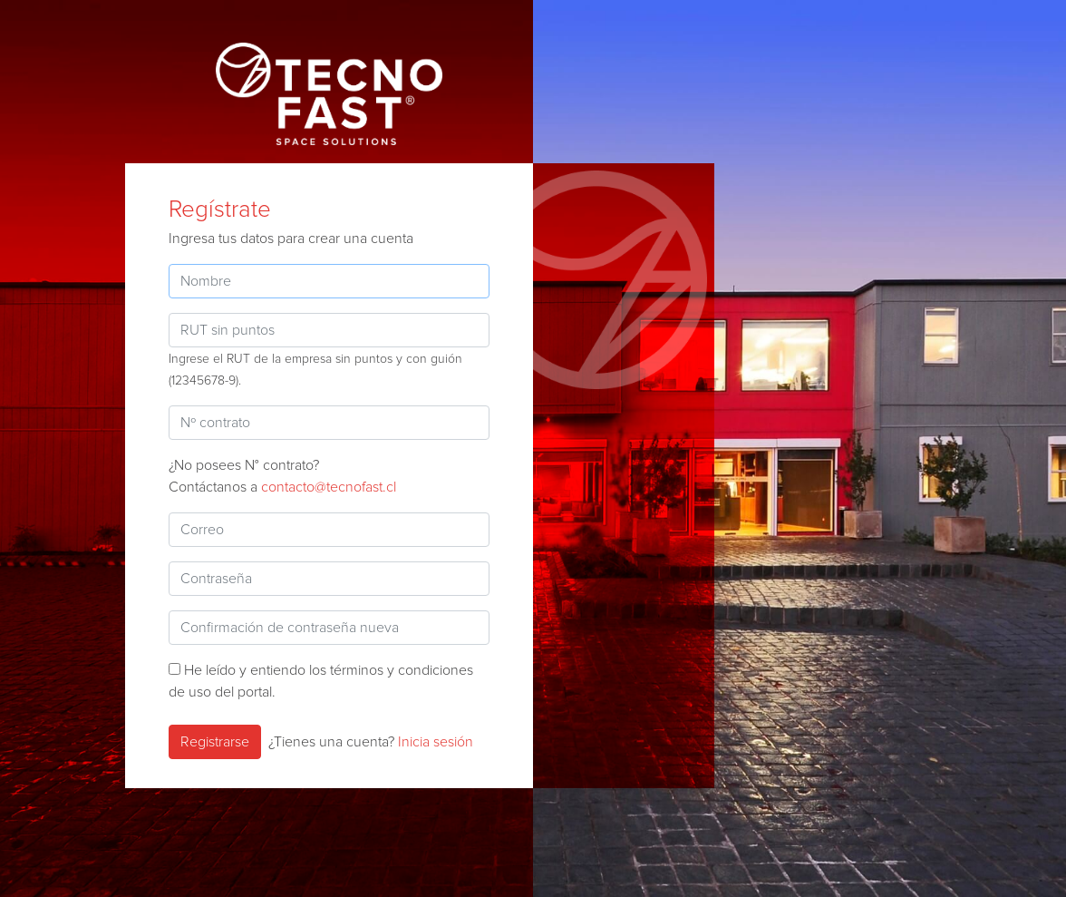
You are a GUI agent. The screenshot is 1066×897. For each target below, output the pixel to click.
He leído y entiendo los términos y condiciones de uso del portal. (321, 681)
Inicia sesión (435, 742)
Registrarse (214, 742)
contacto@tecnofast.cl (328, 487)
